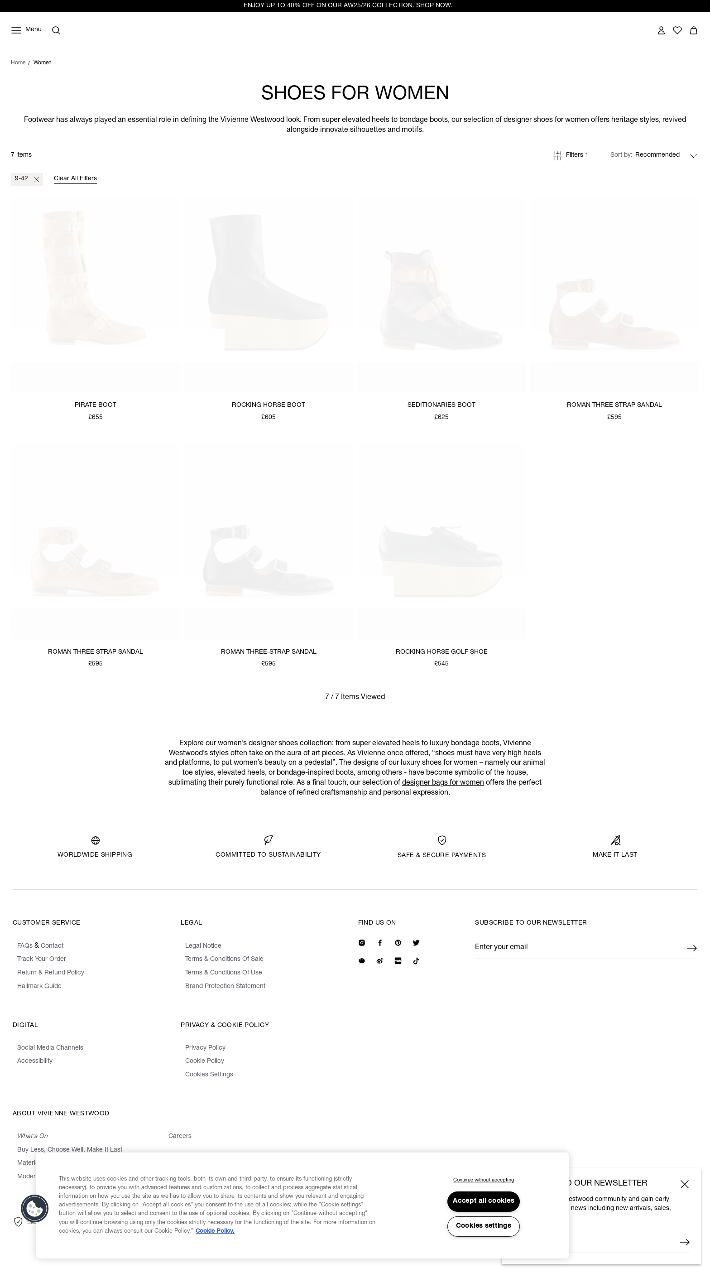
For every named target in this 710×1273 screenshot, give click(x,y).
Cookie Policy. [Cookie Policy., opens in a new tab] (215, 1231)
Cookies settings (483, 1226)
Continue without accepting (483, 1180)
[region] (302, 1205)
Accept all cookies (483, 1201)
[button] (34, 1208)
